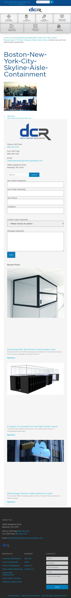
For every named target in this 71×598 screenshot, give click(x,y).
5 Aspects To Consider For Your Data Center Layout (32, 426)
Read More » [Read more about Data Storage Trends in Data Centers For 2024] (11, 502)
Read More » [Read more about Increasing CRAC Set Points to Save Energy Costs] (11, 358)
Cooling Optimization (11, 558)
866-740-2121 (13, 147)
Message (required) (15, 231)
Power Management (11, 566)
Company (11, 206)
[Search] (51, 2)
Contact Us (29, 569)
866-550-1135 (21, 534)
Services (27, 558)
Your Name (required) (16, 180)
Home (6, 38)
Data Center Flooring (11, 578)
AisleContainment (27, 20)
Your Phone (12, 198)
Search (34, 175)
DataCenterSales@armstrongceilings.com (16, 2)
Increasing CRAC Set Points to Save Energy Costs (31, 349)
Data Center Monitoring (12, 569)
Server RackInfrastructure (12, 30)
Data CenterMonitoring (62, 20)
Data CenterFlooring (35, 30)
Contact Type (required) (17, 219)
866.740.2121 (13, 4)
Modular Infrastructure (12, 582)
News (26, 562)
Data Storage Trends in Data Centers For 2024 (29, 493)
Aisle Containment (10, 562)
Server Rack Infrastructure (8, 574)
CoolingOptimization (9, 20)
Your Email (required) (16, 189)
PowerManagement (44, 20)
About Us (28, 566)
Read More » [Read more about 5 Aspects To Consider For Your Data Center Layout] (11, 435)
